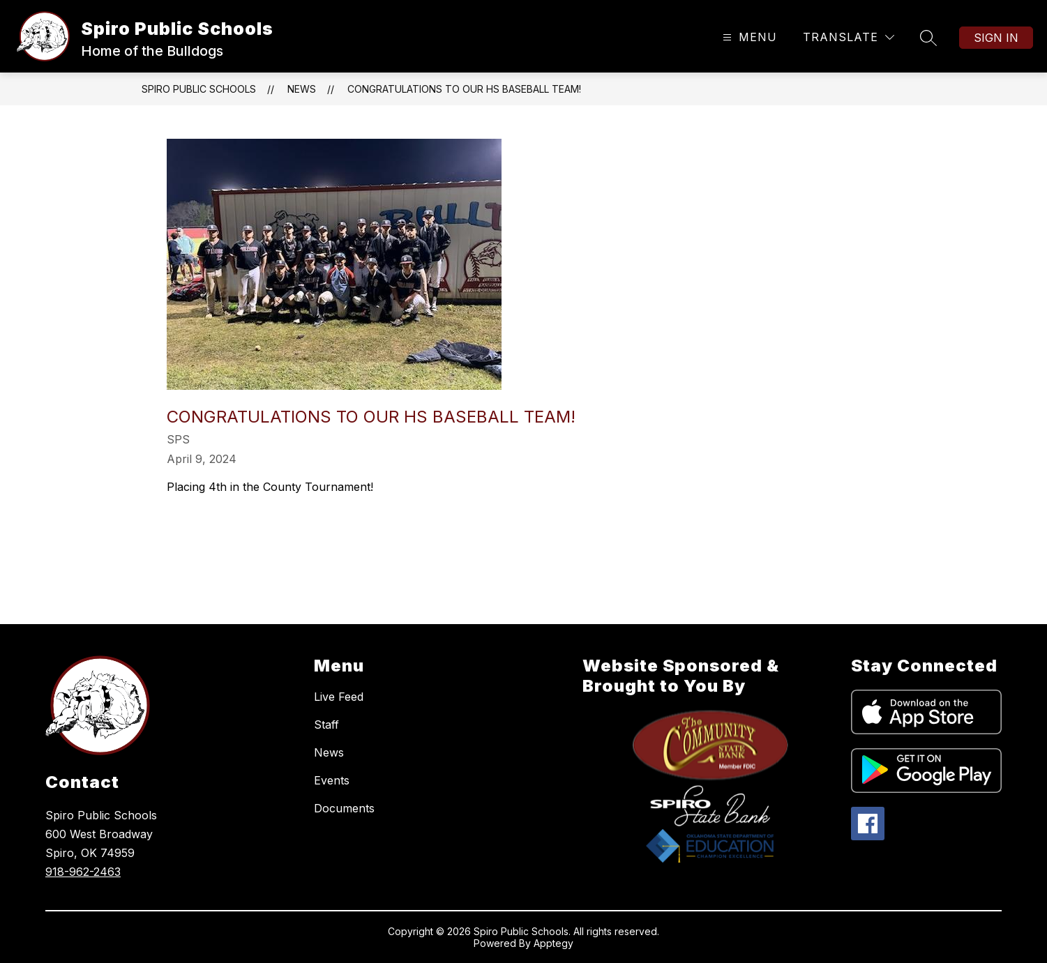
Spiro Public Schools (199, 89)
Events (331, 780)
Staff (326, 724)
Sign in (996, 38)
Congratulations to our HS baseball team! (464, 89)
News (301, 89)
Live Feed (338, 697)
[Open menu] (748, 37)
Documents (344, 808)
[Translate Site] (848, 37)
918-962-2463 (83, 872)
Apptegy (553, 943)
